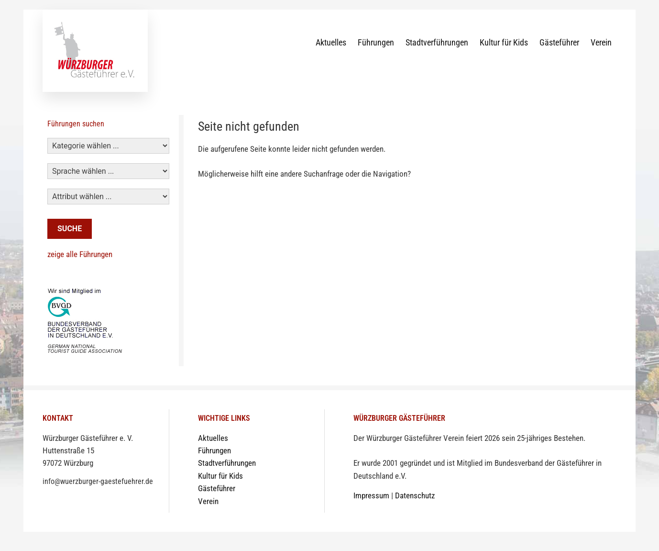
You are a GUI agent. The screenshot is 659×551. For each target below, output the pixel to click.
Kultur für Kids (504, 42)
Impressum (371, 495)
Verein (601, 42)
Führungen (376, 42)
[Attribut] (108, 196)
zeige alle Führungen (79, 254)
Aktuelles (331, 42)
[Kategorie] (108, 146)
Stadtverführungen (437, 42)
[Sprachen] (108, 171)
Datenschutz (415, 495)
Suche (69, 228)
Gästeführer (559, 42)
